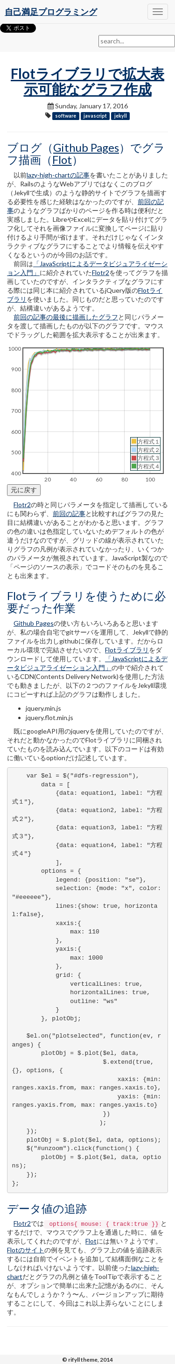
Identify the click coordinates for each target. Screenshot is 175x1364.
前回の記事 (69, 513)
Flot (62, 159)
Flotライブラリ (127, 650)
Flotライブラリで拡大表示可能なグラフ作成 (87, 81)
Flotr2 (100, 272)
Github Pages (86, 147)
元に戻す (24, 490)
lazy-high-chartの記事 (58, 175)
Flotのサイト (25, 1250)
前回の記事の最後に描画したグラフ (66, 317)
